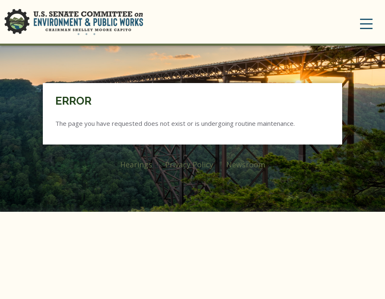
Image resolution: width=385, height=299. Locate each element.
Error (73, 101)
